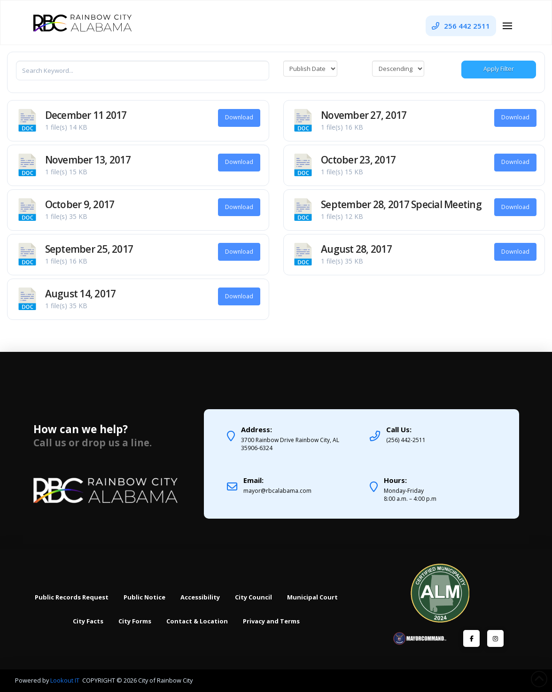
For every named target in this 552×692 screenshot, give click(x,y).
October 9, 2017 (80, 204)
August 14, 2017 (80, 293)
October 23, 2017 (358, 159)
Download (239, 117)
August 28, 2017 (356, 249)
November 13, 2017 (88, 159)
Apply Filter (498, 69)
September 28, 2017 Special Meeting (401, 204)
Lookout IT (65, 680)
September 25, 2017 (89, 249)
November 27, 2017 (364, 115)
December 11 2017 (86, 115)
